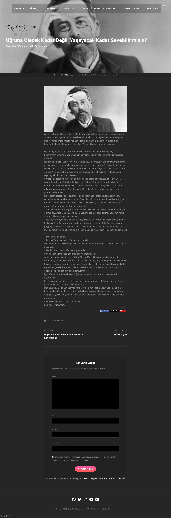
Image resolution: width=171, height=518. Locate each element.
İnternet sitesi (58, 443)
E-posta (56, 429)
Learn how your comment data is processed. (104, 478)
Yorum (55, 376)
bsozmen (42, 46)
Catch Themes (110, 509)
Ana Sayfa (25, 6)
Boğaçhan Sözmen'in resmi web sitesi (81, 509)
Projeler (71, 6)
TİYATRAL (39, 6)
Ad (53, 416)
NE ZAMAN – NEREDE (132, 6)
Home (56, 75)
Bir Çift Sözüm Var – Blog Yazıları (101, 6)
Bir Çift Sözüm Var (67, 75)
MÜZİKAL (55, 6)
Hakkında (152, 6)
